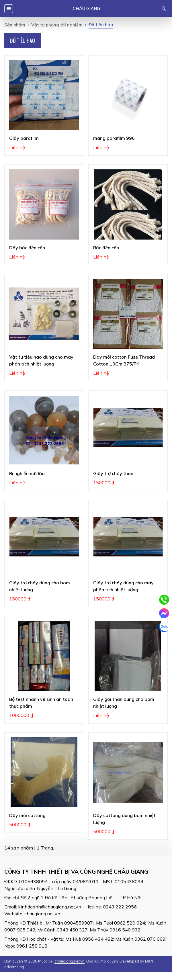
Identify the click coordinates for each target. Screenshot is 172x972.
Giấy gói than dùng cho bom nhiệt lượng (123, 702)
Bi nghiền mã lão (27, 473)
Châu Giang (86, 8)
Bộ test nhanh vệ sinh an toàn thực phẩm (41, 702)
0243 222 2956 (120, 907)
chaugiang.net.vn (42, 913)
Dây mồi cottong (27, 815)
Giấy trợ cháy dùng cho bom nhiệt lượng (39, 586)
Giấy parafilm (24, 138)
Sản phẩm (14, 25)
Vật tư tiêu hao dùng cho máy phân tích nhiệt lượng (41, 360)
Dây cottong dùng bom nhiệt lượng (124, 818)
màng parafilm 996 (114, 138)
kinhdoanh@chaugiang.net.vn (49, 907)
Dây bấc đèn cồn (27, 247)
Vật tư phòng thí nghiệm (57, 25)
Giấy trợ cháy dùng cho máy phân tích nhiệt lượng (123, 586)
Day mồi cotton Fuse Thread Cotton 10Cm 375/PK (124, 360)
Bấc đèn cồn (106, 247)
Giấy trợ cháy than (113, 473)
